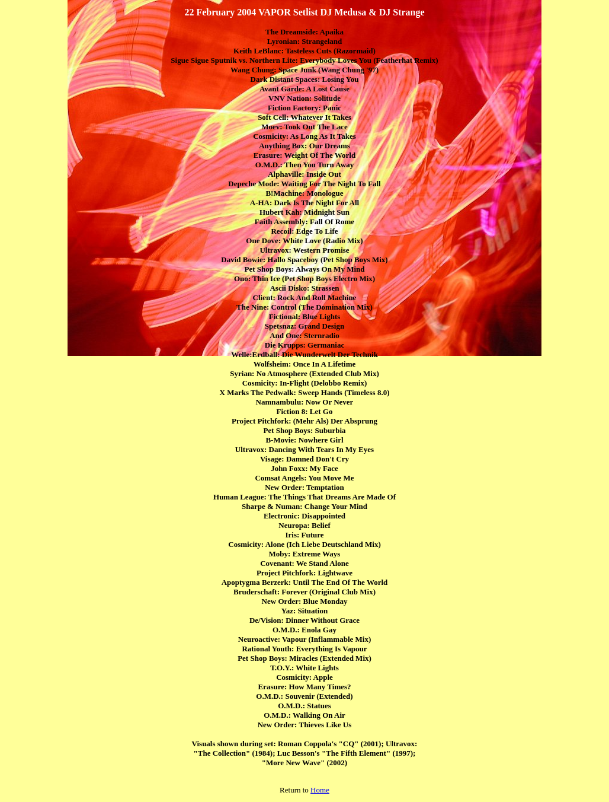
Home (319, 789)
